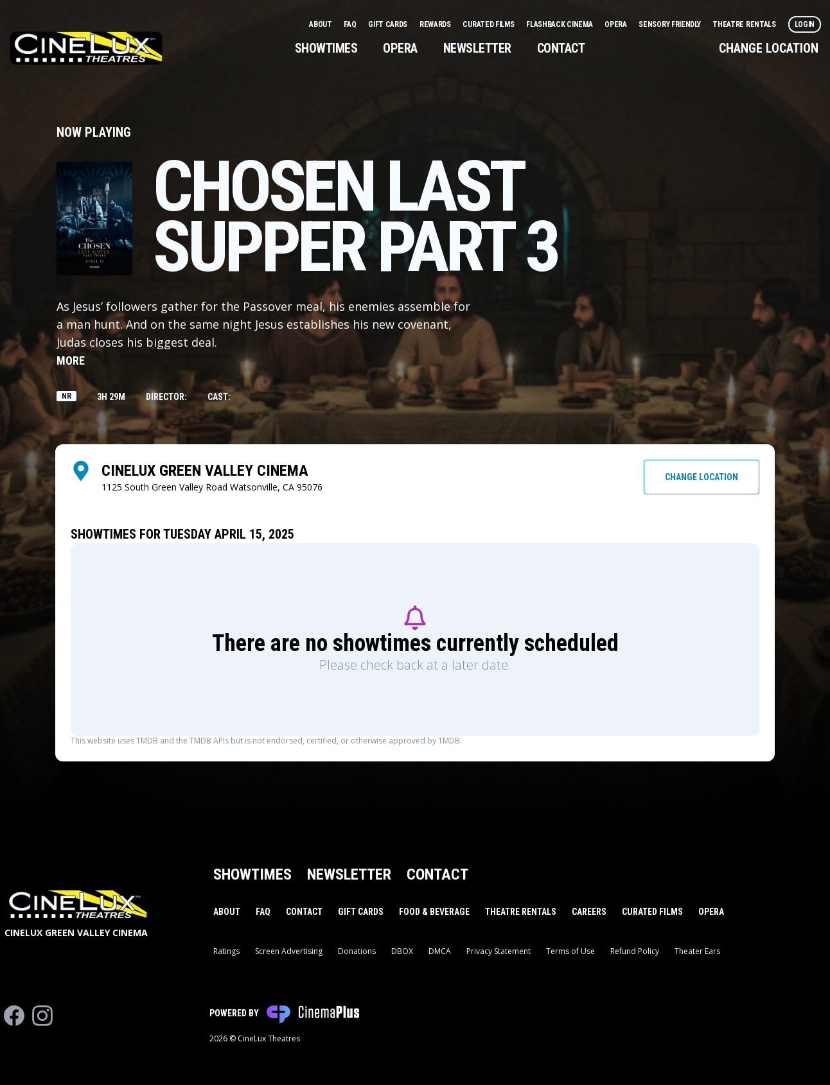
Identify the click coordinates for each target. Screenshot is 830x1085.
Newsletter (477, 48)
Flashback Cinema (560, 24)
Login (805, 24)
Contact (561, 48)
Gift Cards (388, 24)
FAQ (351, 24)
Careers (589, 912)
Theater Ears (697, 951)
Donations (357, 951)
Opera (616, 24)
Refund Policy (634, 951)
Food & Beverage (434, 912)
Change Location (768, 48)
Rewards (436, 24)
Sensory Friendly (670, 24)
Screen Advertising (288, 951)
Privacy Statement (498, 951)
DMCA (439, 951)
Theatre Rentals (744, 24)
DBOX (402, 951)
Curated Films (489, 24)
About (321, 24)
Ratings (226, 951)
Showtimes (326, 48)
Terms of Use (570, 951)
